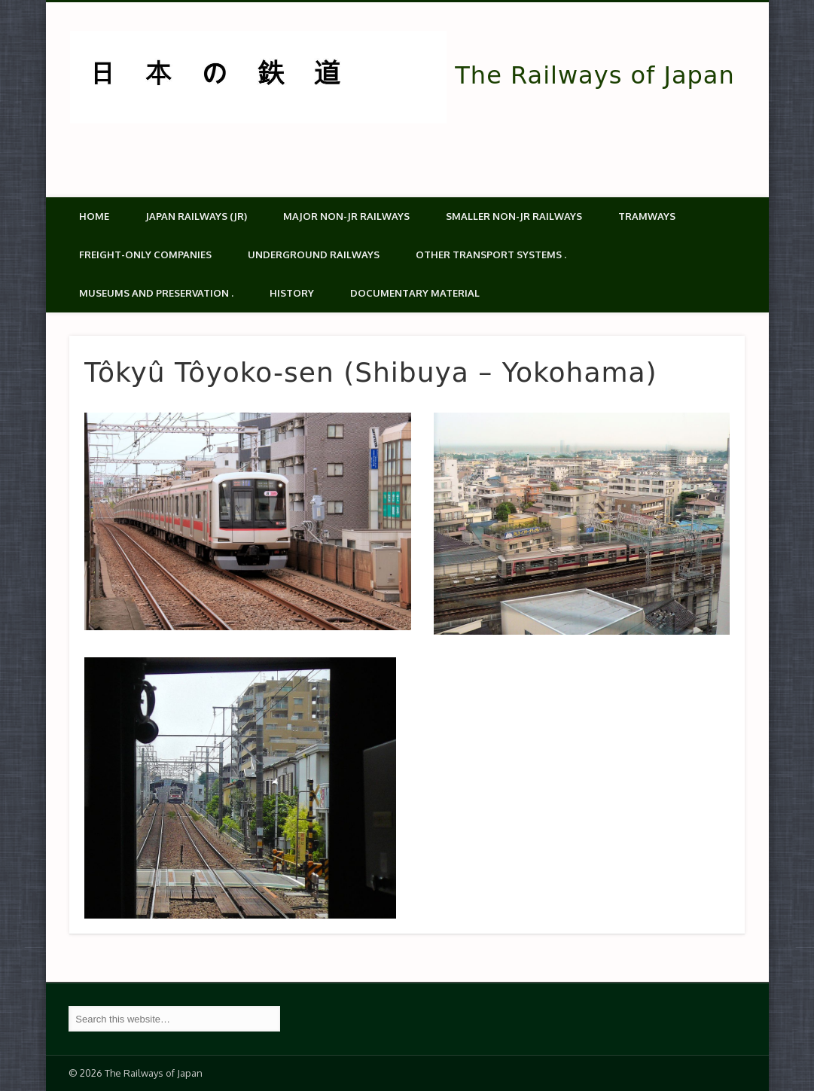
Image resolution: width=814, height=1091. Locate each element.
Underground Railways (314, 254)
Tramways (646, 216)
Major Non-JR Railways (346, 216)
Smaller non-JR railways (514, 216)
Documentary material (415, 293)
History (292, 293)
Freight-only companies (145, 254)
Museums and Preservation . (156, 293)
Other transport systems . (491, 254)
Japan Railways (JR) (196, 216)
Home (94, 216)
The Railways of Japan (594, 75)
